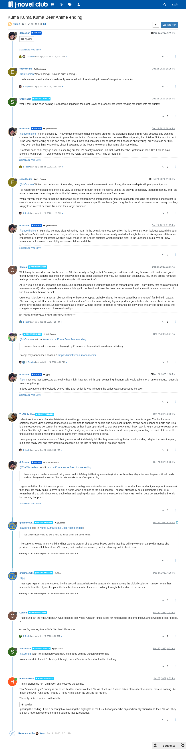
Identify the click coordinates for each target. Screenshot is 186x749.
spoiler (26, 39)
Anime (16, 23)
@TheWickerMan (51, 462)
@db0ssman (40, 69)
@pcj (46, 375)
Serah (41, 733)
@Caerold (60, 523)
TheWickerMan (27, 414)
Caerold (23, 267)
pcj (21, 334)
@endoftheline (50, 129)
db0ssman (24, 33)
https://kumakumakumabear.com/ (77, 355)
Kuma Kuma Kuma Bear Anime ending (64, 339)
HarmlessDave (26, 678)
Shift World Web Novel (30, 49)
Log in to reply (169, 25)
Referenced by (26, 733)
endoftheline (25, 68)
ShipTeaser (25, 99)
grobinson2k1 (26, 522)
